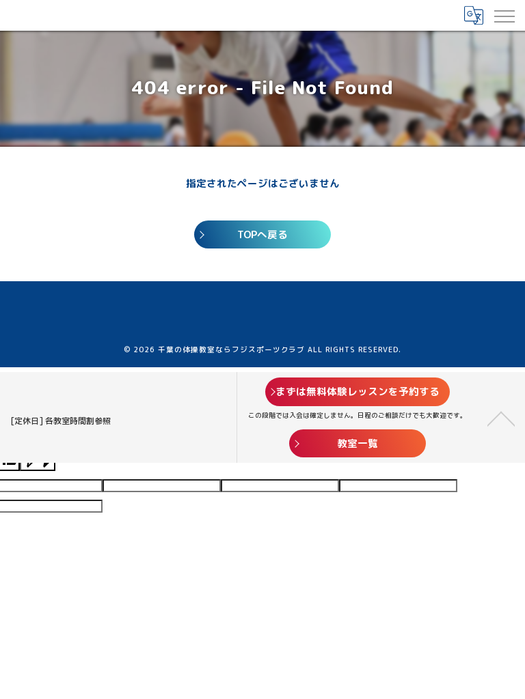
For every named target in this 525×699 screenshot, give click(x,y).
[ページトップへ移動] (501, 417)
